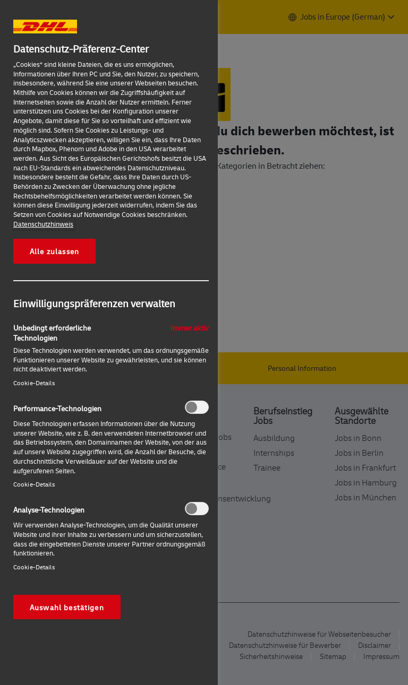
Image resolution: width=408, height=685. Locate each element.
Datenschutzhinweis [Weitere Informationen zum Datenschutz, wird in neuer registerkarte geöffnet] (43, 224)
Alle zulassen (54, 251)
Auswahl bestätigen (67, 607)
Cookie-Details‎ (34, 382)
